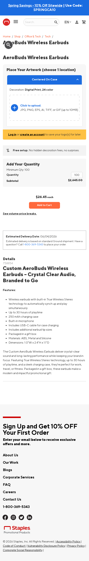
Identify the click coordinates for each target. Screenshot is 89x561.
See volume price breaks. (20, 213)
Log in (12, 134)
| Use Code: (45, 5)
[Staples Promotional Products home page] (6, 22)
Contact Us (12, 499)
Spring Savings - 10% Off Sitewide (35, 5)
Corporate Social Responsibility (22, 550)
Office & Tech (33, 36)
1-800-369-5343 (33, 244)
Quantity (12, 174)
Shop (17, 36)
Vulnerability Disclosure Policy (46, 546)
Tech (48, 36)
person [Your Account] (77, 22)
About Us (10, 455)
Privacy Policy (76, 546)
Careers (9, 492)
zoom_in (8, 45)
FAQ (6, 485)
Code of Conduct (14, 546)
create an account (32, 134)
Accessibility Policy (68, 541)
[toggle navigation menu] (15, 23)
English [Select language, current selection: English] (67, 22)
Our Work (10, 462)
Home (7, 36)
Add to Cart (44, 205)
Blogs (7, 470)
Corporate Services (18, 477)
